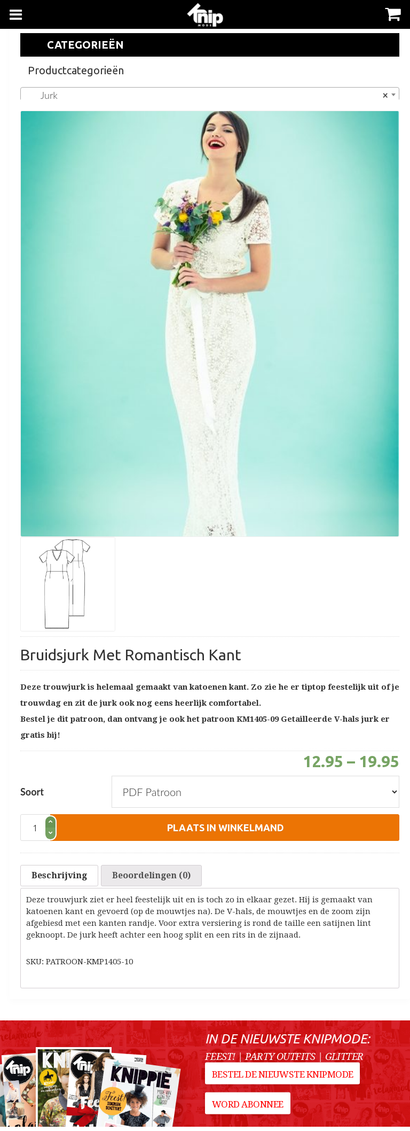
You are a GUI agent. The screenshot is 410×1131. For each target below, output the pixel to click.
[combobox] (209, 94)
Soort (32, 792)
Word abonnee (249, 1112)
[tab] (59, 878)
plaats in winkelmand (225, 827)
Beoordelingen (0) (151, 877)
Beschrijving (59, 877)
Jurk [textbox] (206, 95)
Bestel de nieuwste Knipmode (283, 1082)
